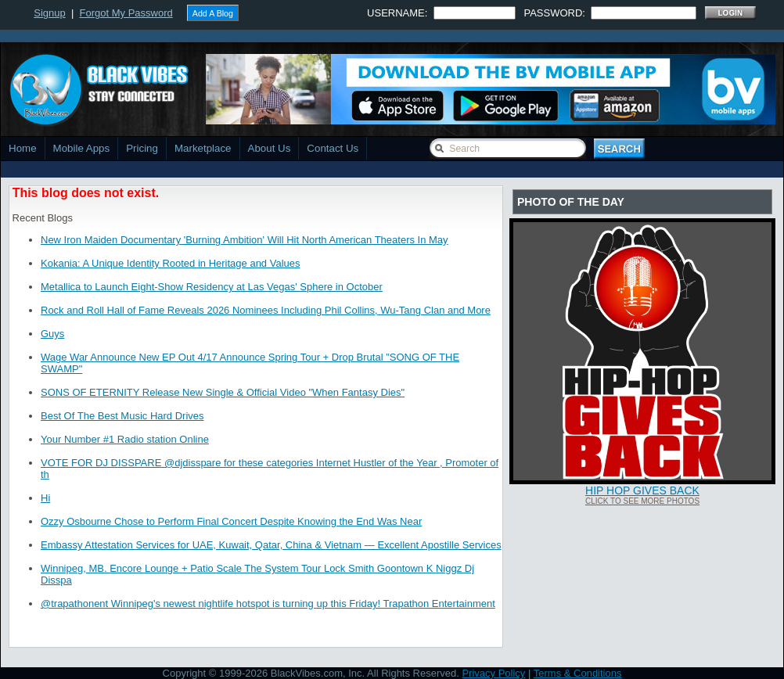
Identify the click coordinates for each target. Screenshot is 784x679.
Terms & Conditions (578, 673)
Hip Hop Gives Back (642, 490)
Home (23, 148)
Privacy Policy (493, 673)
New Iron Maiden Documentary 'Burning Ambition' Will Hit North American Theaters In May (244, 240)
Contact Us (332, 148)
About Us (269, 148)
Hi (45, 498)
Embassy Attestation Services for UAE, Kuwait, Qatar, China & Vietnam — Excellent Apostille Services (271, 545)
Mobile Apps (81, 148)
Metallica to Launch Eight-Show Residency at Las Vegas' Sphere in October (212, 287)
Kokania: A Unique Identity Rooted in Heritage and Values (170, 263)
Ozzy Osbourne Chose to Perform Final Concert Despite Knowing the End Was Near (231, 521)
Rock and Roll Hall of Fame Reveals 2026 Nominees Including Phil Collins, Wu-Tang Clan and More (266, 310)
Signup (49, 13)
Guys (52, 334)
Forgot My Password (126, 13)
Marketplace (203, 148)
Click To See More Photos (642, 501)
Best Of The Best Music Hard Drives (122, 416)
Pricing (142, 148)
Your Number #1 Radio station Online (125, 439)
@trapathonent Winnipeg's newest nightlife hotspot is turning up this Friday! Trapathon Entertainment (268, 603)
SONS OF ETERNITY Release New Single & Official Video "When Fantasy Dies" (223, 392)
